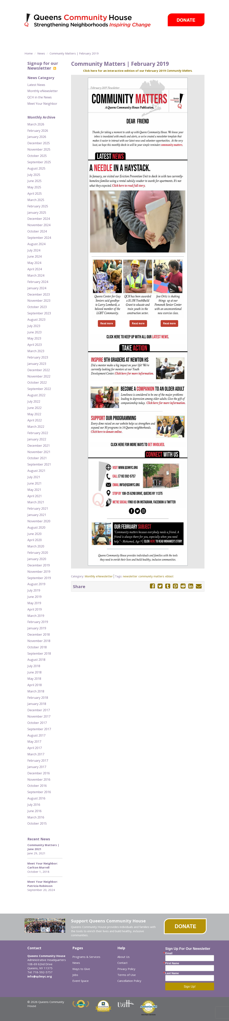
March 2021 (35, 502)
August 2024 (36, 244)
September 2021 (39, 464)
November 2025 (38, 149)
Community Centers (99, 37)
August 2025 (36, 168)
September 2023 (39, 313)
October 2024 (37, 231)
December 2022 (38, 370)
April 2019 (34, 609)
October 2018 (37, 647)
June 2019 (34, 597)
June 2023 (34, 332)
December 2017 (38, 710)
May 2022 (34, 414)
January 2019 (36, 628)
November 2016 (38, 779)
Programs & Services (58, 37)
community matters (151, 576)
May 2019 (34, 603)
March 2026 (35, 124)
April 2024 (34, 269)
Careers (33, 44)
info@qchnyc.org (39, 976)
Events (165, 37)
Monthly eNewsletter (42, 91)
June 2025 (34, 181)
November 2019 (38, 571)
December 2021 (38, 445)
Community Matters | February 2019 (74, 53)
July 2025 (33, 175)
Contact (122, 963)
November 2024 (38, 225)
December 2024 (38, 219)
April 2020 (34, 540)
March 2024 (35, 275)
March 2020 (35, 546)
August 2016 (36, 798)
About (30, 37)
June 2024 (34, 256)
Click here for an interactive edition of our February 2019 (137, 71)
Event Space (52, 44)
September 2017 (39, 729)
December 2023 (38, 294)
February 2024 (37, 282)
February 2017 (37, 760)
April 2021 (34, 496)
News (148, 37)
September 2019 (39, 578)
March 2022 (35, 426)
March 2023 (35, 351)
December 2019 (38, 565)
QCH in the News (39, 97)
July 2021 (33, 477)
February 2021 (37, 508)
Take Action (128, 37)
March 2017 (35, 754)
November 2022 (38, 376)
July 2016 (33, 805)
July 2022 (33, 401)
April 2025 (34, 193)
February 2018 (37, 697)
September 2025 (39, 162)
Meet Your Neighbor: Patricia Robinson (42, 884)
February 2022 (37, 433)
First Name (172, 963)
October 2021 (37, 458)
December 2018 (38, 634)
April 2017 (34, 748)
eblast (169, 576)
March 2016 (35, 817)
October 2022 (37, 382)
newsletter (130, 576)
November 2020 (38, 521)
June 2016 (34, 811)
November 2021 (38, 452)
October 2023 (37, 307)
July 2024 (33, 250)
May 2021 (34, 490)
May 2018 (34, 679)
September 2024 (39, 238)
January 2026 (36, 137)
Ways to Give (188, 37)
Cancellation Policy (129, 981)
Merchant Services (148, 1015)
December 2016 (38, 773)
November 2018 (38, 641)
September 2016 (39, 792)
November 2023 (38, 300)
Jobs (75, 975)
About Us (123, 957)
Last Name (172, 973)
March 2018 (35, 691)
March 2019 (35, 616)
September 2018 (39, 653)
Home (29, 53)
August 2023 (36, 319)
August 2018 (36, 660)
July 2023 (33, 326)
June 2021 (34, 483)
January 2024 (36, 288)
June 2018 (34, 672)
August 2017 (36, 735)
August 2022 (36, 395)
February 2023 (37, 357)
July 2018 (33, 666)
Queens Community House (93, 21)
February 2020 (37, 552)
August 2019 (36, 584)
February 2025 (37, 206)
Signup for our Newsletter (42, 65)
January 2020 (36, 559)
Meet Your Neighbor (42, 103)
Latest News (36, 85)
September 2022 (39, 389)
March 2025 (35, 200)
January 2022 (36, 439)
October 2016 (37, 786)
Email (168, 953)
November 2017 (38, 716)
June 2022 (34, 408)
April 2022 (34, 420)
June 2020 (34, 534)
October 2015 (37, 823)
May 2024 (34, 263)
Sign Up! (189, 986)
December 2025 (38, 143)
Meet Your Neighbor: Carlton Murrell (42, 865)
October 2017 (37, 723)
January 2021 (36, 515)
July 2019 (33, 590)
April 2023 (34, 345)
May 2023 (34, 338)
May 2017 (34, 741)
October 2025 (37, 156)
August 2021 (36, 471)
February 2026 (37, 131)
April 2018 (34, 685)
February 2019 (37, 622)
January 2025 (36, 212)
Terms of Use (126, 975)
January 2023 (36, 364)
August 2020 (36, 527)
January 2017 (36, 767)
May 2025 (34, 187)
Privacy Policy (126, 969)
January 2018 (36, 704)
